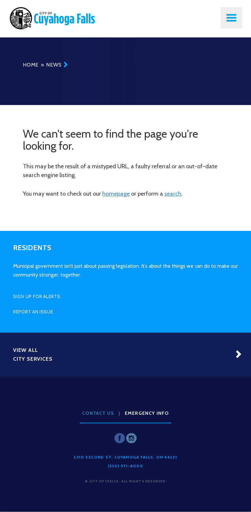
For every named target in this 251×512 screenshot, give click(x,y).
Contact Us (98, 413)
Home (31, 65)
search (172, 193)
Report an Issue (33, 312)
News (53, 65)
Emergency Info (147, 413)
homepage (116, 193)
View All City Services (32, 354)
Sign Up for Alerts (36, 296)
